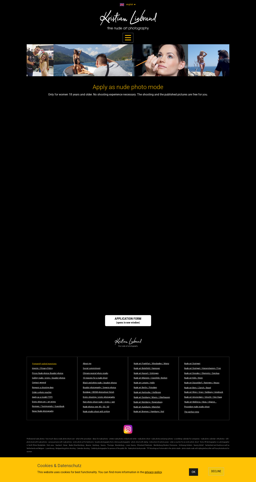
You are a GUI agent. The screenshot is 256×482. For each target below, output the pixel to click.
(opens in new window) (128, 320)
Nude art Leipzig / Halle (144, 383)
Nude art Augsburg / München (147, 407)
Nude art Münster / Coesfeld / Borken (150, 378)
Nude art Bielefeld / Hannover (147, 368)
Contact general (39, 382)
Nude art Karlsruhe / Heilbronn (147, 392)
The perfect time (191, 412)
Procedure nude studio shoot (197, 407)
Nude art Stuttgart (192, 363)
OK (193, 472)
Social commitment (91, 368)
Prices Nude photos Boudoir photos (47, 373)
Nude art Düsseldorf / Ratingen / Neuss (201, 383)
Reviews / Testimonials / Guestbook (48, 406)
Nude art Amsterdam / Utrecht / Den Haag (203, 397)
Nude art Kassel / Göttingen (146, 373)
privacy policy (153, 472)
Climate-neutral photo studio (95, 373)
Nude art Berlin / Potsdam (145, 387)
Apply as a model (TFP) (42, 397)
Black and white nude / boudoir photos (100, 383)
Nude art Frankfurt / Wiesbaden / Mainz (151, 363)
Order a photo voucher (42, 392)
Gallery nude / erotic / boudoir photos (48, 378)
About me (87, 363)
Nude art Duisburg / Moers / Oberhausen (152, 397)
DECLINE (216, 471)
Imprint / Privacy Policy (42, 368)
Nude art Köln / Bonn (193, 378)
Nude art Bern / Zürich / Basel (197, 388)
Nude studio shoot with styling (96, 411)
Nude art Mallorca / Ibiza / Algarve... (200, 402)
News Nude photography (43, 411)
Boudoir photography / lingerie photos (99, 387)
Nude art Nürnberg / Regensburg (148, 402)
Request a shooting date (43, 387)
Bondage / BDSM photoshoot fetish (98, 392)
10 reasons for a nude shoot (95, 378)
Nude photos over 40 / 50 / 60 (96, 407)
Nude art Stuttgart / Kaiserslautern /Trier (202, 368)
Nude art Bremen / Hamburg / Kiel (149, 411)
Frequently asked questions (44, 364)
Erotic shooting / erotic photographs (99, 397)
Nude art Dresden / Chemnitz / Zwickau (201, 373)
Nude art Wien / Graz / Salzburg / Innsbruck (203, 392)
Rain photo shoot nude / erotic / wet (99, 402)
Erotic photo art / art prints (44, 402)
